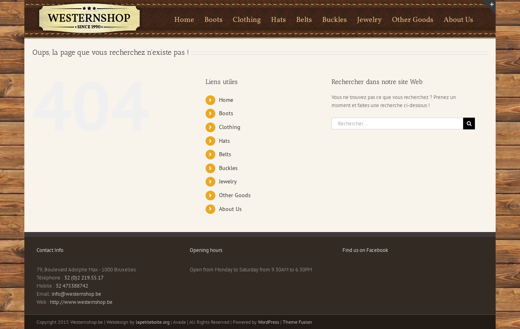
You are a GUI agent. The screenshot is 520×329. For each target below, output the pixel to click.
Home (226, 99)
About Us (230, 209)
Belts (225, 154)
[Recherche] (469, 123)
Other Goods (235, 195)
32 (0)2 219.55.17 (84, 277)
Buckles (228, 168)
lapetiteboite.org (152, 322)
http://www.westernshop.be (81, 302)
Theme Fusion (297, 322)
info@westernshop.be (76, 293)
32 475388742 (72, 285)
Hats (224, 140)
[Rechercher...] (397, 123)
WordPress (268, 322)
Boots (226, 113)
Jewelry (228, 181)
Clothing (229, 127)
